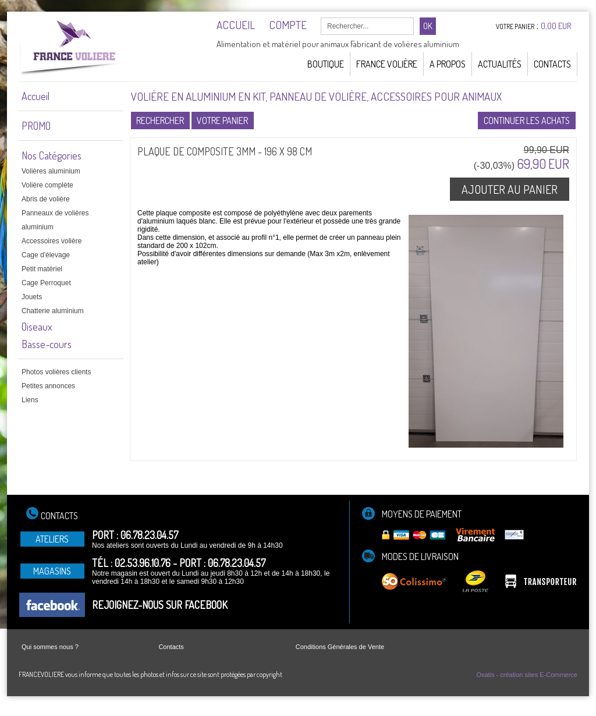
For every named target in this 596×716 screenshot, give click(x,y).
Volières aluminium (51, 171)
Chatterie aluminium (53, 311)
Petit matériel (42, 269)
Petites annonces (48, 386)
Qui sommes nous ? (50, 646)
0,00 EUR (556, 25)
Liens (30, 400)
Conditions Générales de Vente (340, 646)
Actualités (500, 64)
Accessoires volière (51, 241)
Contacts (552, 64)
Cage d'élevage (46, 255)
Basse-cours (47, 344)
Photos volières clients (56, 372)
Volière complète (47, 185)
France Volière (386, 64)
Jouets (32, 297)
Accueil (35, 96)
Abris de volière (46, 199)
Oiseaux (37, 326)
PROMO (36, 125)
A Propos (448, 64)
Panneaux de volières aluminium (55, 220)
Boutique (325, 64)
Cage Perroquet (46, 283)
